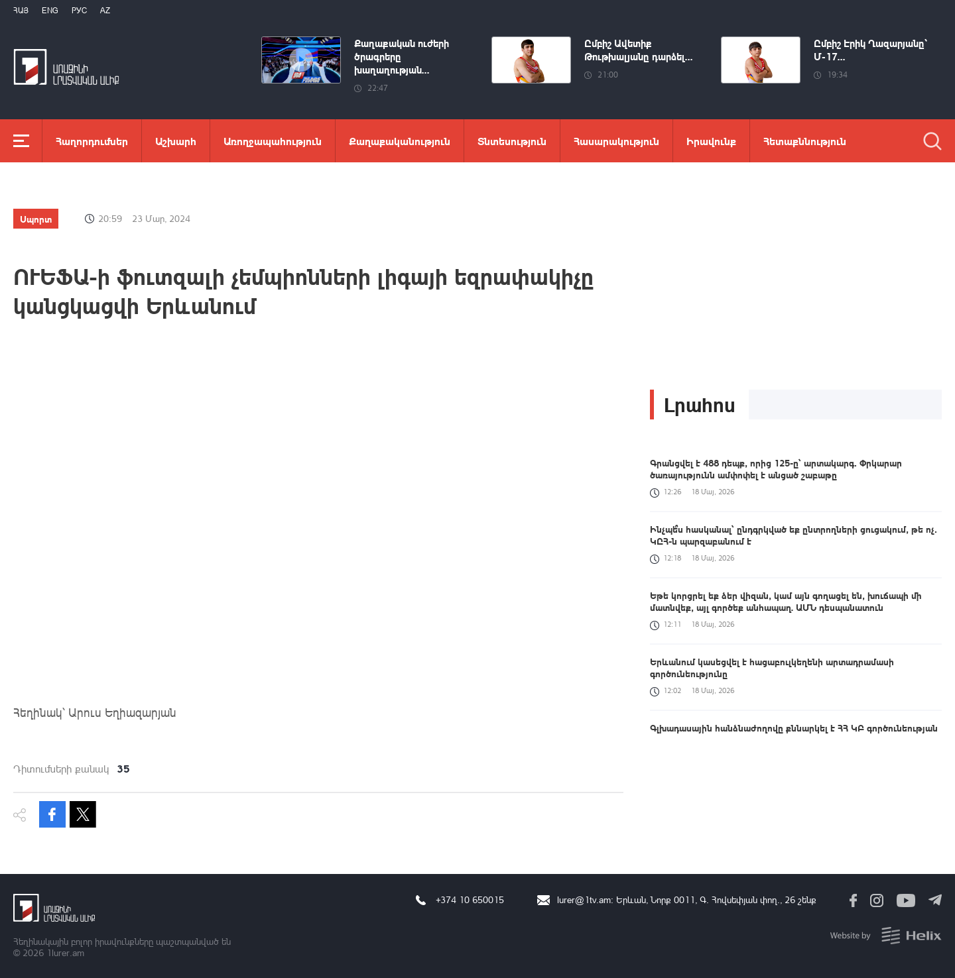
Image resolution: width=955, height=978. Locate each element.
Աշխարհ (175, 141)
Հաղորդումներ (92, 141)
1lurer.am (65, 952)
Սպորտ (36, 219)
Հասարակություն (616, 141)
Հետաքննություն (804, 141)
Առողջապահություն (272, 141)
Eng (50, 10)
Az (105, 10)
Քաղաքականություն (399, 141)
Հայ (21, 10)
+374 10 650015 (470, 899)
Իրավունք (711, 141)
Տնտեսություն (512, 141)
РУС (79, 10)
